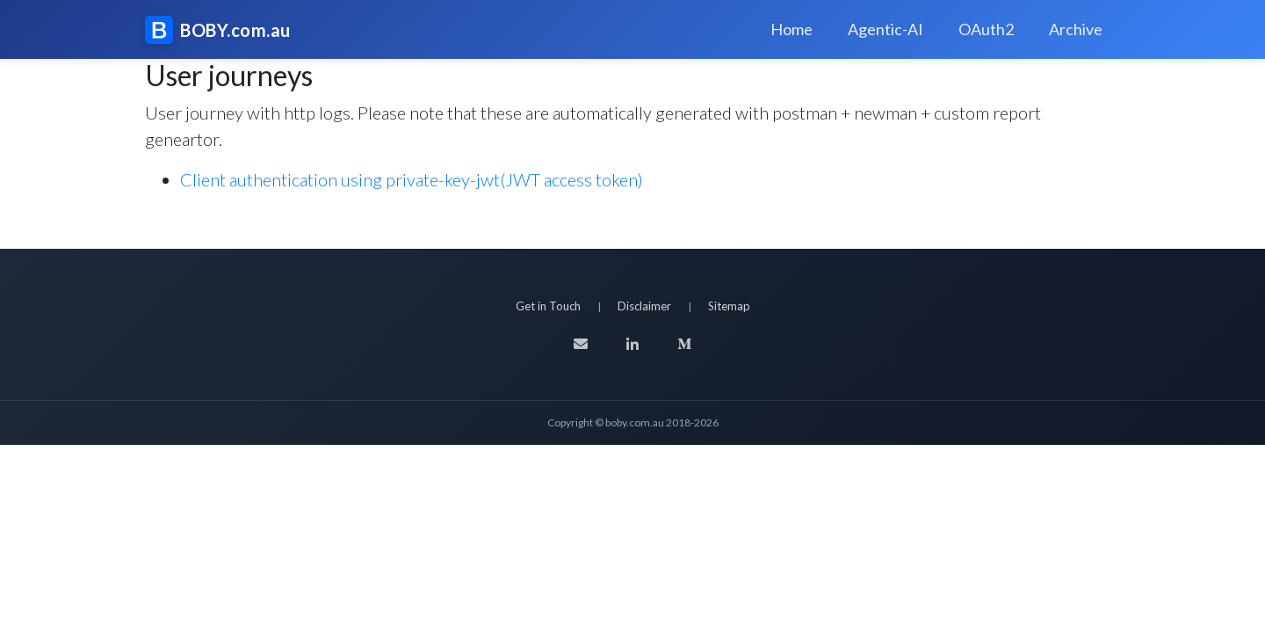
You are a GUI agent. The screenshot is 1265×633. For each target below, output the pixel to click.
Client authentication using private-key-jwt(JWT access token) (411, 179)
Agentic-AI (885, 29)
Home (791, 29)
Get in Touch (548, 306)
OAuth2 (986, 29)
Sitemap (729, 306)
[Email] (580, 343)
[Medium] (684, 343)
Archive (1075, 29)
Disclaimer (644, 306)
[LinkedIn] (632, 343)
